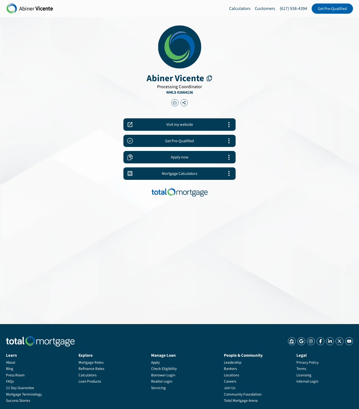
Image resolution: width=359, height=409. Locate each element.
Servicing (158, 388)
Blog (9, 368)
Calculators (240, 8)
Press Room (15, 375)
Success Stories (18, 400)
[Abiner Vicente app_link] (179, 141)
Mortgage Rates (91, 362)
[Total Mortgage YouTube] (349, 341)
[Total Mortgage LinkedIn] (330, 341)
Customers (265, 8)
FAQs (10, 381)
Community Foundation (243, 394)
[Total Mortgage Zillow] (292, 341)
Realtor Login (161, 381)
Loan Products (90, 381)
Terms (301, 368)
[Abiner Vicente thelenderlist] (175, 103)
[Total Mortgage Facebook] (320, 341)
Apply (155, 362)
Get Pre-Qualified (332, 8)
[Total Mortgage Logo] (40, 341)
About (10, 362)
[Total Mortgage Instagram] (311, 341)
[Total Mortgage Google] (301, 341)
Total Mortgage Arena (241, 400)
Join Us (229, 388)
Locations (231, 375)
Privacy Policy (307, 362)
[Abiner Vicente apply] (179, 157)
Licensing (303, 375)
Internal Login (307, 381)
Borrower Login (163, 375)
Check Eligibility (164, 368)
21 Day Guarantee (20, 388)
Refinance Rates (91, 368)
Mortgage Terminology (24, 394)
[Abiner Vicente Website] (179, 124)
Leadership (232, 362)
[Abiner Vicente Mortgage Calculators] (179, 173)
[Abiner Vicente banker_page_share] (184, 103)
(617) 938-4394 (293, 8)
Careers (230, 381)
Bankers (230, 368)
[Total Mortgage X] (339, 341)
